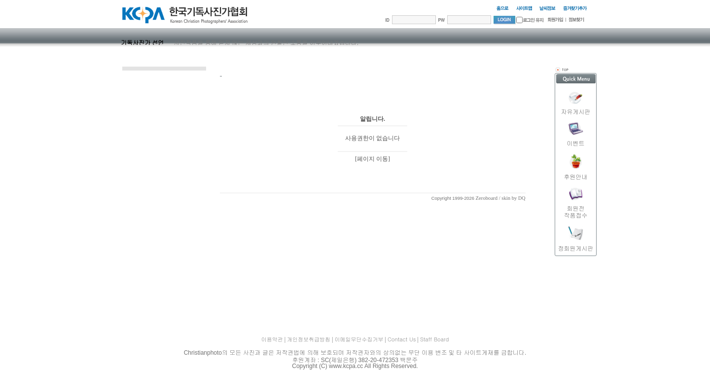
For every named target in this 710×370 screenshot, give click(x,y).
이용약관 (272, 339)
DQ (521, 198)
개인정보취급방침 (308, 339)
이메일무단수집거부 (359, 339)
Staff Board (434, 339)
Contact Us (402, 339)
